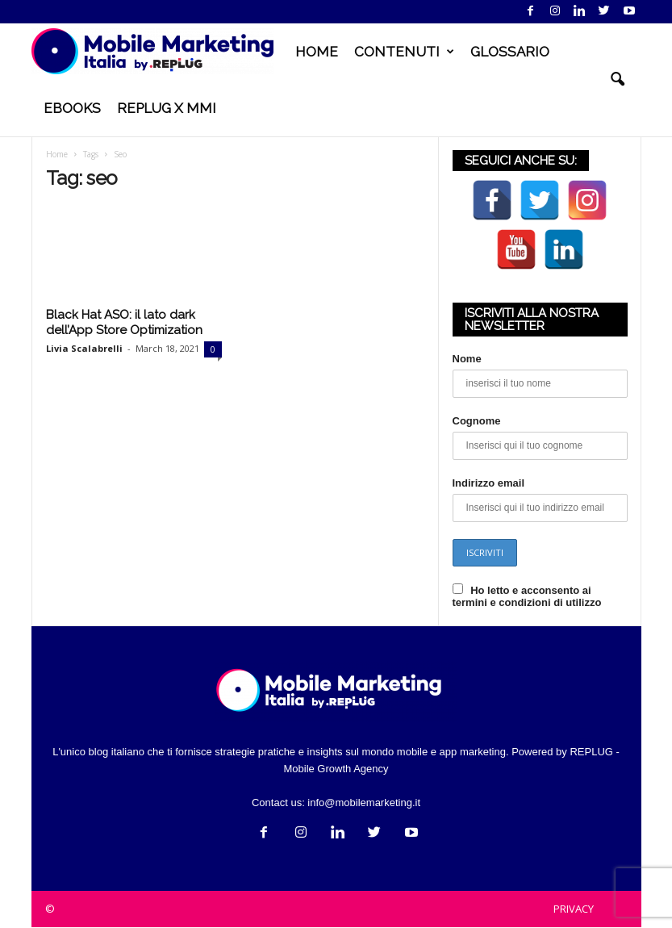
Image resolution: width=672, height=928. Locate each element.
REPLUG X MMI (166, 108)
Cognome (477, 421)
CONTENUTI (404, 51)
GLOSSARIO (509, 52)
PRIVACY (573, 908)
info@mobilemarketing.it (363, 802)
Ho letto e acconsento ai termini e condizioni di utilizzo (527, 596)
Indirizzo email (489, 483)
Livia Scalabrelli (84, 348)
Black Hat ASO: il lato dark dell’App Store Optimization (124, 322)
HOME (316, 52)
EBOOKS (72, 108)
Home (57, 154)
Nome (467, 359)
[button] (617, 80)
